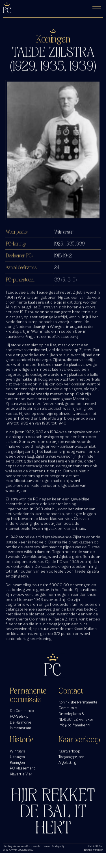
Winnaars (17, 751)
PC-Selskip (19, 716)
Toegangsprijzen (71, 757)
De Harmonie (20, 722)
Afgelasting (67, 762)
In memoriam (20, 728)
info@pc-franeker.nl (74, 725)
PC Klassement (22, 768)
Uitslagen (17, 757)
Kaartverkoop (69, 751)
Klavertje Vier (21, 774)
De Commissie (22, 711)
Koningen (17, 762)
